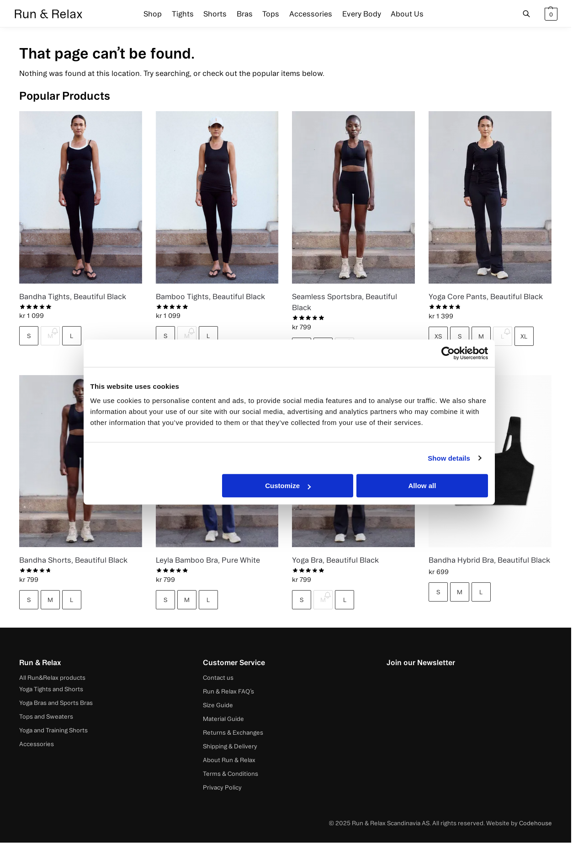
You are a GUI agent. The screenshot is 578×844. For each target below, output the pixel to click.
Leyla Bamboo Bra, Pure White (208, 560)
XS (438, 336)
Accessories (36, 744)
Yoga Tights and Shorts (51, 689)
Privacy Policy (222, 787)
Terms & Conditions (230, 773)
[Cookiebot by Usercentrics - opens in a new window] (448, 353)
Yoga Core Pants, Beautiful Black (486, 296)
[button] (549, 13)
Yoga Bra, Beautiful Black (335, 560)
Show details (449, 458)
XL (523, 336)
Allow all (422, 485)
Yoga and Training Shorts (53, 730)
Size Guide (218, 705)
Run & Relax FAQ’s (228, 691)
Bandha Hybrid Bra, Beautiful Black (489, 560)
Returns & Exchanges (233, 732)
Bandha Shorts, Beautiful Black (73, 560)
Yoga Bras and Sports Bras (56, 702)
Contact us (218, 677)
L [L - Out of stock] (502, 336)
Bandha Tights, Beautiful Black (72, 296)
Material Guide (223, 718)
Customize (288, 485)
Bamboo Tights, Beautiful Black (210, 296)
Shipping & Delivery (230, 746)
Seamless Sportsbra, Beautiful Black (344, 302)
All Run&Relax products (52, 677)
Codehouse (535, 823)
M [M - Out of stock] (50, 336)
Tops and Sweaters (46, 716)
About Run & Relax (229, 760)
